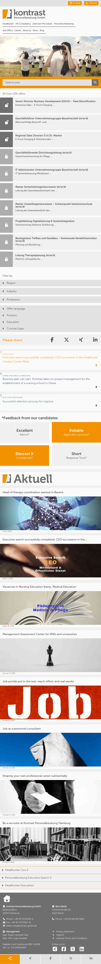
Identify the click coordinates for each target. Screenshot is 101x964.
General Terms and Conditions (69, 938)
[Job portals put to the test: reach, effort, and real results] (50, 699)
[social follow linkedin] (82, 949)
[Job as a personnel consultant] (50, 746)
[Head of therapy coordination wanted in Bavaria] (50, 510)
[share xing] (30, 959)
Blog (42, 30)
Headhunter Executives (17, 885)
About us (27, 30)
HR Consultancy (23, 24)
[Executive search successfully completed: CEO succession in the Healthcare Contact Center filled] (50, 360)
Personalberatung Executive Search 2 (26, 877)
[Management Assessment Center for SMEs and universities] (50, 652)
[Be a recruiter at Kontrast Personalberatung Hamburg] (50, 841)
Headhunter (8, 24)
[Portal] (52, 15)
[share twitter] (71, 959)
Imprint (58, 935)
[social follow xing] (55, 949)
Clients (17, 30)
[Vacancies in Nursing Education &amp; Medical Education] (50, 605)
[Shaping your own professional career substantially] (50, 794)
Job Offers (8, 30)
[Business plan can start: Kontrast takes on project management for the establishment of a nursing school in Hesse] (50, 381)
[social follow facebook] (64, 949)
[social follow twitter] (73, 949)
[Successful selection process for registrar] (50, 402)
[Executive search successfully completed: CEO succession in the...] (50, 557)
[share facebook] (50, 959)
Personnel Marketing (64, 24)
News (35, 30)
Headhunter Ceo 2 (14, 870)
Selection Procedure (42, 24)
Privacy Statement (63, 931)
